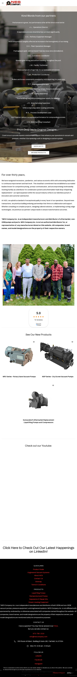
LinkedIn (38, 656)
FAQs (56, 626)
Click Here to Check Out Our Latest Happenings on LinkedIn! (38, 549)
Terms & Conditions (38, 585)
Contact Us (38, 578)
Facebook (38, 660)
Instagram (38, 664)
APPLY (69, 673)
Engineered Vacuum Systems (38, 572)
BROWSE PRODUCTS (38, 152)
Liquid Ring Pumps (38, 593)
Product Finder (38, 569)
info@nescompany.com (38, 637)
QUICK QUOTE (38, 146)
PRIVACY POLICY (59, 673)
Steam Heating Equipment (38, 602)
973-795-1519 (38, 633)
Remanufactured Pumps (38, 596)
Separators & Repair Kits (38, 599)
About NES (38, 575)
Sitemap (38, 581)
